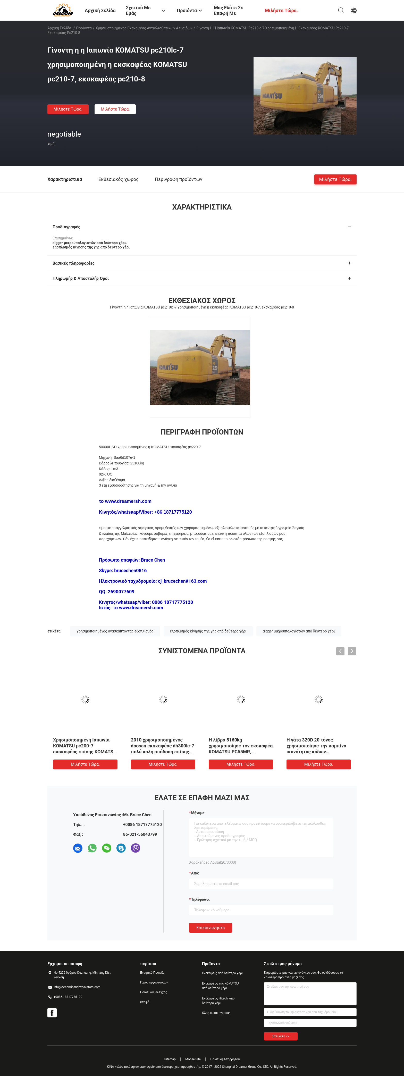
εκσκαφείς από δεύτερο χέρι (222, 973)
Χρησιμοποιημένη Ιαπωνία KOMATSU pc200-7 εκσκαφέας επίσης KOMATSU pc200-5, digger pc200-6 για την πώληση (84, 751)
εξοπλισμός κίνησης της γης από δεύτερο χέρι (208, 631)
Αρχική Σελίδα (59, 28)
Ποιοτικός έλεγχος (153, 992)
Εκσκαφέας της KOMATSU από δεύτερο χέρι (220, 986)
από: (195, 873)
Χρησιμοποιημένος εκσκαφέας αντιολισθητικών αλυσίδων (144, 28)
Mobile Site (193, 1059)
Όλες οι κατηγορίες (216, 1013)
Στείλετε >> (280, 1036)
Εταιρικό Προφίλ (152, 972)
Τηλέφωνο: (200, 899)
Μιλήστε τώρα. (68, 109)
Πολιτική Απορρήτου (225, 1059)
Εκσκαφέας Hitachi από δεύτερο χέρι (218, 1001)
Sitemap (170, 1059)
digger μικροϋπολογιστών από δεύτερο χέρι (299, 631)
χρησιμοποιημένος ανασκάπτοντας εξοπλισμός (115, 631)
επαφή (144, 1002)
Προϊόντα (84, 28)
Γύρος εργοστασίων (154, 982)
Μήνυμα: (198, 813)
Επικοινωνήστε (210, 927)
